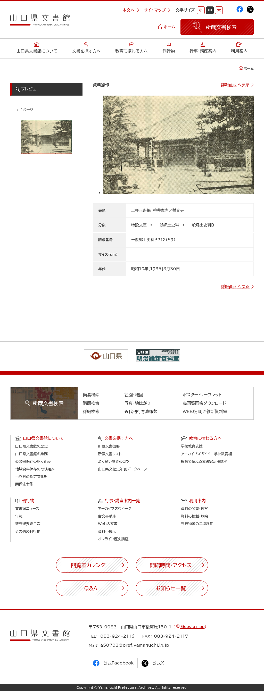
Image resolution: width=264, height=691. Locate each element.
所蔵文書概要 (109, 446)
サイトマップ (157, 10)
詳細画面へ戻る (235, 85)
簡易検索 (91, 395)
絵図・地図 (134, 395)
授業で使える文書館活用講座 (204, 461)
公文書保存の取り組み (33, 461)
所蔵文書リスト (109, 454)
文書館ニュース (27, 508)
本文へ (130, 10)
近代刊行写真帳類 (141, 411)
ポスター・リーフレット (202, 395)
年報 (18, 516)
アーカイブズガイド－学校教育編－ (208, 454)
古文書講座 (107, 516)
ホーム (169, 27)
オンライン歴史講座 (113, 539)
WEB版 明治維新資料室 (205, 411)
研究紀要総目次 (27, 524)
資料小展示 (107, 531)
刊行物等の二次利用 (197, 524)
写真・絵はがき (138, 403)
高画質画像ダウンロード (204, 403)
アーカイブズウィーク (114, 508)
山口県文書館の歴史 (31, 446)
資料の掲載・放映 (194, 516)
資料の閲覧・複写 (194, 508)
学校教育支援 (192, 446)
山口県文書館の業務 (31, 454)
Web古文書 (107, 524)
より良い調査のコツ (113, 461)
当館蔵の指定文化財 (31, 476)
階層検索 (91, 403)
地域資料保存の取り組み (34, 469)
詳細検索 (91, 411)
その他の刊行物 (27, 531)
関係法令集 (24, 484)
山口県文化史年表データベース (122, 469)
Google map (192, 626)
